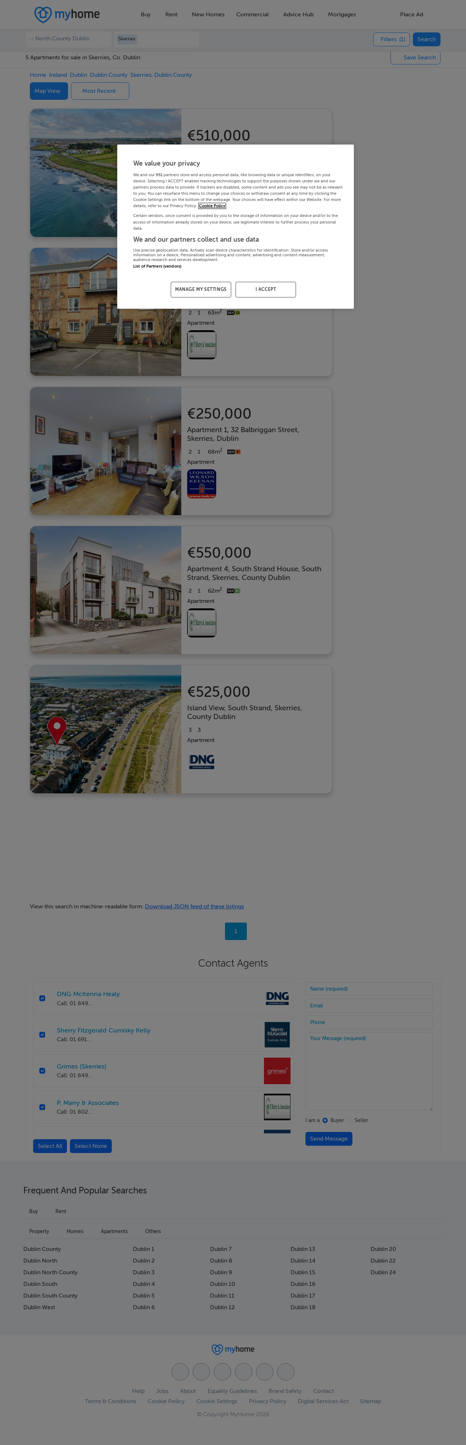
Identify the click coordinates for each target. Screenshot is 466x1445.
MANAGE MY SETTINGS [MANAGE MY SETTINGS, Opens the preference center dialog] (201, 289)
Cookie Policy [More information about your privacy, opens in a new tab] (212, 206)
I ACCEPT (266, 289)
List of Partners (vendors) (157, 266)
